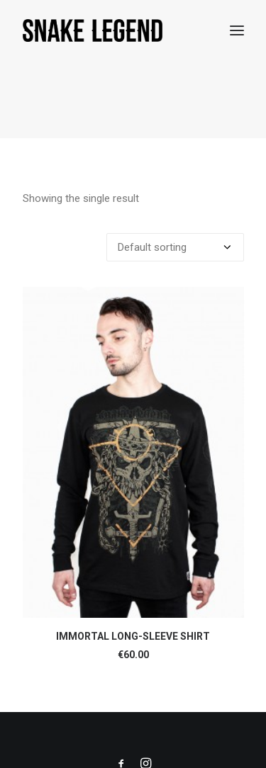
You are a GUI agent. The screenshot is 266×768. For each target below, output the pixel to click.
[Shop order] (175, 246)
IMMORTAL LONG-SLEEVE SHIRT (133, 635)
